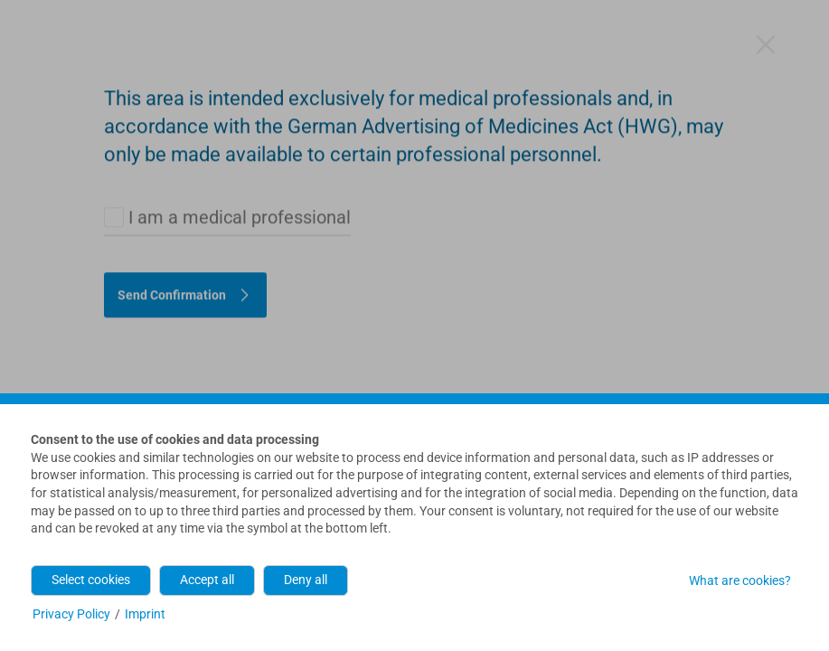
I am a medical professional (239, 124)
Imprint (145, 614)
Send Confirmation (172, 200)
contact (422, 358)
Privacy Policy (71, 614)
